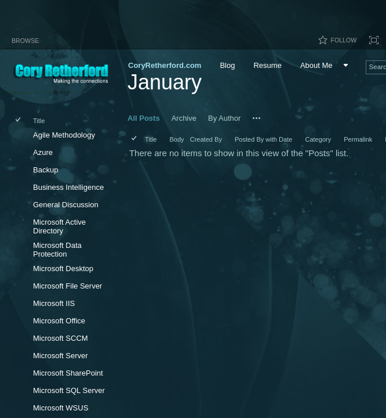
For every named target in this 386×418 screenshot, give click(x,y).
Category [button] (318, 139)
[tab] (25, 38)
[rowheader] (21, 136)
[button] (256, 117)
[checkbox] (19, 120)
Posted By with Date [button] (263, 139)
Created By (206, 139)
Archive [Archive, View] (184, 118)
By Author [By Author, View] (224, 118)
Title (39, 120)
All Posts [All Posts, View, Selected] (144, 118)
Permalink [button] (358, 139)
